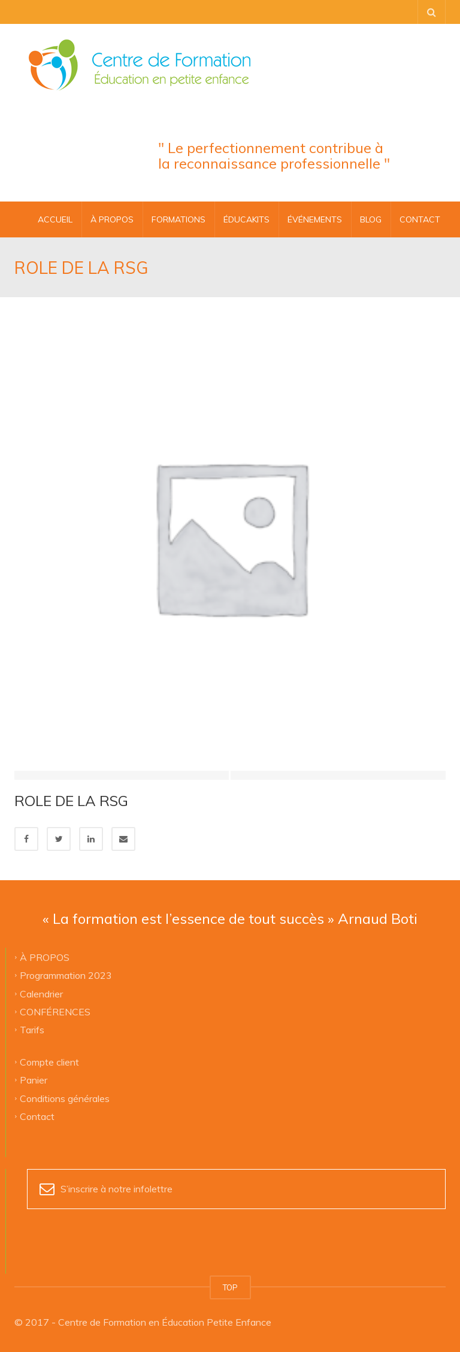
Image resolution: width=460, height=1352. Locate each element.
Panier (33, 1080)
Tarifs (32, 1030)
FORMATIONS (178, 219)
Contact (37, 1116)
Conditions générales (65, 1098)
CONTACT (420, 219)
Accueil (55, 219)
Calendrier (41, 993)
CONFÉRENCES (55, 1011)
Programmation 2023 (66, 975)
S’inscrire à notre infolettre (116, 1189)
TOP (230, 1287)
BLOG (371, 219)
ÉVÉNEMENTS (315, 219)
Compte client (49, 1061)
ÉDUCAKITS (246, 219)
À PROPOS (112, 219)
